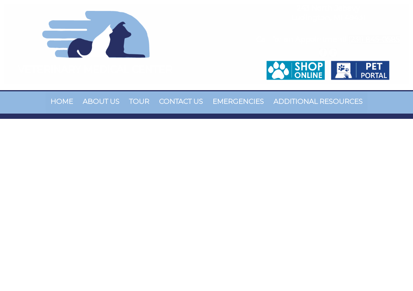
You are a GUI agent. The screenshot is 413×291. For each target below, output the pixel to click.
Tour (139, 101)
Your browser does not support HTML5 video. (206, 145)
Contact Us (181, 101)
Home (61, 101)
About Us (101, 101)
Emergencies (238, 101)
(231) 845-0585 (374, 39)
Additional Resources (318, 101)
